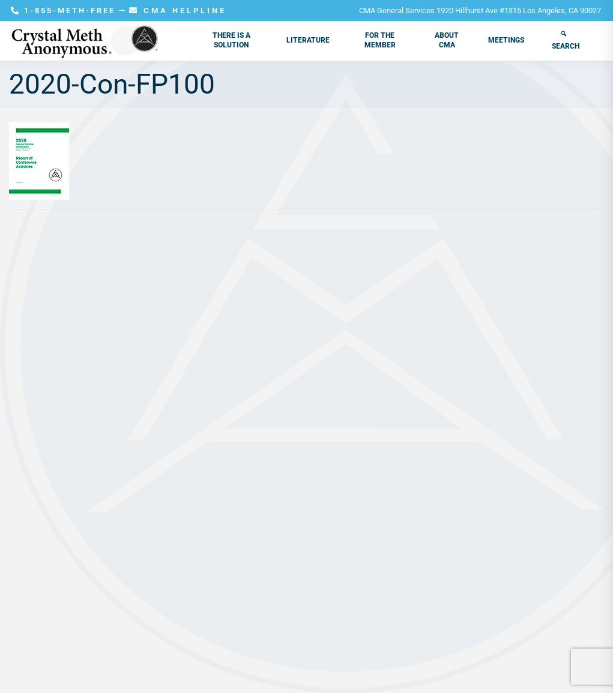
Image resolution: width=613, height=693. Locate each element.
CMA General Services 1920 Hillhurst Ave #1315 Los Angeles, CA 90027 (480, 10)
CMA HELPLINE (177, 10)
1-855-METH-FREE (65, 10)
